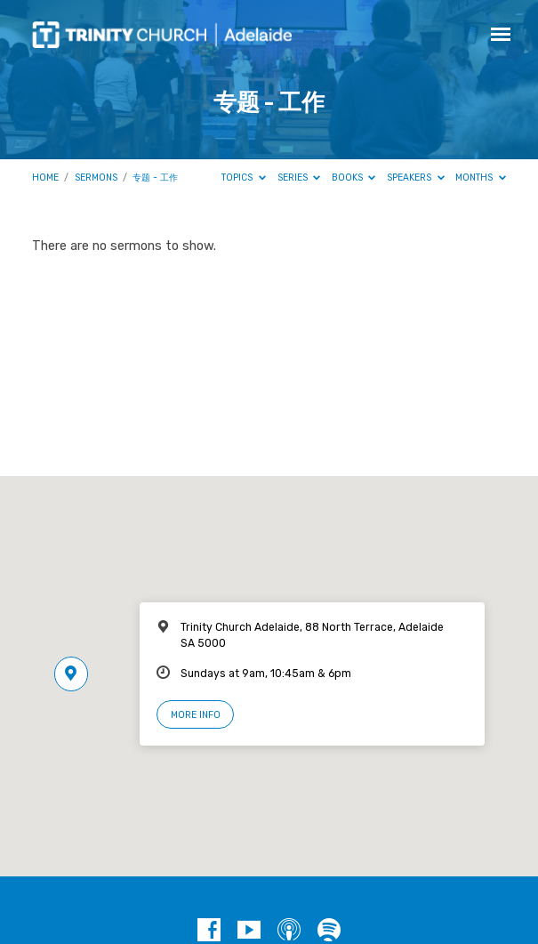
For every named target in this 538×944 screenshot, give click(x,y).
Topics (243, 177)
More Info (196, 715)
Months (480, 177)
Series (299, 177)
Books (354, 177)
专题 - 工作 (155, 177)
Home (45, 177)
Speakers (416, 177)
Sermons (96, 177)
